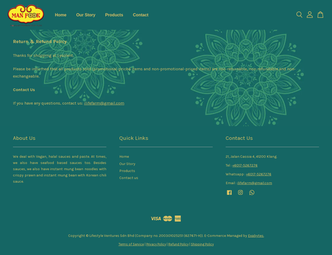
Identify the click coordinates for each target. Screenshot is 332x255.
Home (60, 15)
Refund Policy (178, 244)
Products (114, 15)
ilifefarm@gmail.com (104, 103)
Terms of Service (131, 244)
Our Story (85, 15)
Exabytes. (256, 235)
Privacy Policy (156, 244)
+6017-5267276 (245, 165)
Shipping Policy (202, 244)
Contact (141, 15)
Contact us (128, 178)
